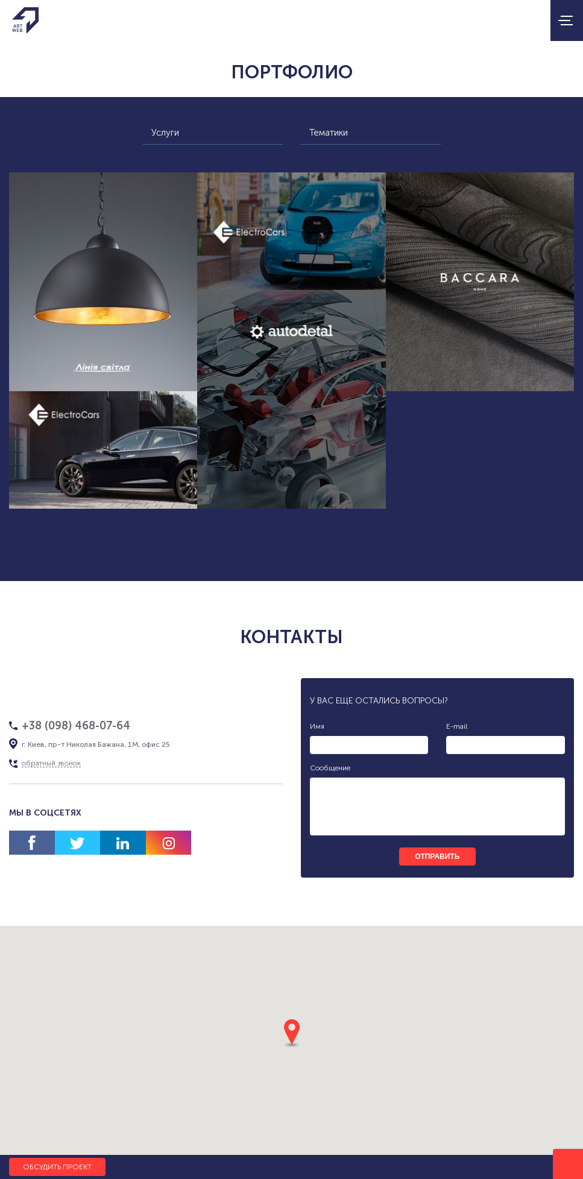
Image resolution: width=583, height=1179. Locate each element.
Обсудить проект (57, 1167)
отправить (437, 856)
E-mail (456, 726)
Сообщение (330, 768)
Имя (317, 726)
